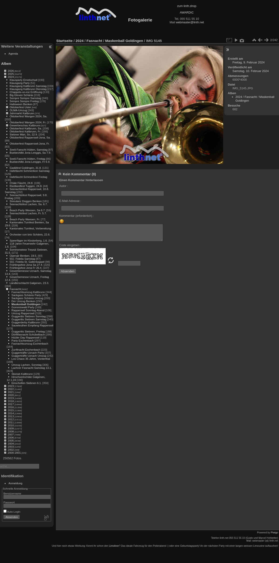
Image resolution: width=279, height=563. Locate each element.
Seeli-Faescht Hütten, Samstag (28, 149)
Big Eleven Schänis (21, 95)
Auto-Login (11, 511)
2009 (11, 428)
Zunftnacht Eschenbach (25, 349)
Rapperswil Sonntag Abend (27, 310)
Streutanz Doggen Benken (26, 201)
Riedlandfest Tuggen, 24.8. (26, 185)
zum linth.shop (186, 6)
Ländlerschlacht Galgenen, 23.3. (29, 282)
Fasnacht (15, 288)
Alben (6, 64)
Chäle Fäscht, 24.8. (21, 182)
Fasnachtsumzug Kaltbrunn (28, 292)
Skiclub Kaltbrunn (22, 373)
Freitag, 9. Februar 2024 (248, 62)
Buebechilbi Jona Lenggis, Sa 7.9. (30, 152)
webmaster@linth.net (190, 22)
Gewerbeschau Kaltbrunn (25, 125)
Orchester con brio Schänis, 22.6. (30, 234)
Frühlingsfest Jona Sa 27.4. (26, 264)
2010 (11, 425)
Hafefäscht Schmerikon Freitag (28, 176)
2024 (11, 76)
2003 (11, 446)
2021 (11, 392)
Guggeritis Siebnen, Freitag (28, 331)
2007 (11, 434)
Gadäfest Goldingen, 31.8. (25, 167)
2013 (11, 416)
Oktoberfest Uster (20, 107)
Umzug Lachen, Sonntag (26, 364)
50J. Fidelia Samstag (22, 258)
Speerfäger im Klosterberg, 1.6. (29, 240)
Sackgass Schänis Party (26, 295)
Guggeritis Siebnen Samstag (28, 319)
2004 (11, 443)
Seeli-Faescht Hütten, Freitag (27, 158)
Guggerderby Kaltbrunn (25, 322)
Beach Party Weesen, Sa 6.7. (27, 210)
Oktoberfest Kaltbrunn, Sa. (26, 128)
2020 (11, 395)
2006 (11, 437)
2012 (11, 419)
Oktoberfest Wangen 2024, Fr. (28, 122)
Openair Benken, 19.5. (23, 255)
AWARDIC (187, 12)
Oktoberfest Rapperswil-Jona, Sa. (30, 137)
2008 (11, 431)
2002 (11, 449)
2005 (11, 440)
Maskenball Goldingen (25, 304)
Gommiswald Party (22, 307)
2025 (11, 73)
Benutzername (12, 493)
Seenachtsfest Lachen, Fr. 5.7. (28, 213)
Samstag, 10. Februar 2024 (250, 71)
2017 (11, 404)
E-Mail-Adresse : (70, 201)
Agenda (13, 53)
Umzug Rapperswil (22, 313)
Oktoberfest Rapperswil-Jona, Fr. (30, 143)
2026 (11, 70)
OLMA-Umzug (18, 110)
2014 (11, 413)
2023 (11, 385)
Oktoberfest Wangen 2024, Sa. (28, 116)
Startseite (64, 41)
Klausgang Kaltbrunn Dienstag (28, 88)
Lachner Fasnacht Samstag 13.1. (31, 367)
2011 (11, 422)
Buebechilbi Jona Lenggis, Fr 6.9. (30, 161)
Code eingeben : (70, 245)
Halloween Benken (21, 104)
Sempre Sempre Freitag (24, 101)
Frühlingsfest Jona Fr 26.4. (26, 267)
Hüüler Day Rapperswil (25, 337)
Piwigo (274, 532)
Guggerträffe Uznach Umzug (28, 355)
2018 (11, 401)
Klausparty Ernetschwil (23, 79)
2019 (11, 398)
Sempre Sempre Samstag (25, 98)
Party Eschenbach (22, 340)
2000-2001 (14, 452)
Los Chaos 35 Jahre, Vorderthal (30, 358)
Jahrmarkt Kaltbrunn (22, 113)
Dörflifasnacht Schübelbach (28, 334)
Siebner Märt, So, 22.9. (24, 134)
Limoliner (114, 545)
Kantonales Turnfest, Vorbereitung (30, 228)
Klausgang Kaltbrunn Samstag (28, 85)
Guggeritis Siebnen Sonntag (28, 316)
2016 (11, 407)
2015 (11, 410)
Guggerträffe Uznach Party (27, 352)
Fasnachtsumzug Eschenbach (29, 343)
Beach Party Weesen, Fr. (25, 219)
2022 (11, 388)
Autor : (63, 186)
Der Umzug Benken (23, 301)
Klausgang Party (20, 82)
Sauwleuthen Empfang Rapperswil (32, 325)
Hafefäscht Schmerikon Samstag (29, 170)
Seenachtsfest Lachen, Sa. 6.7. (29, 204)
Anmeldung (16, 483)
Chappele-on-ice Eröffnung (26, 91)
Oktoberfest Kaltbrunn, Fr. (25, 131)
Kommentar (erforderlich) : (76, 216)
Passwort (9, 502)
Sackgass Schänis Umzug (27, 298)
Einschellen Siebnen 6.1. (26, 382)
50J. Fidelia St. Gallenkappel (27, 261)
